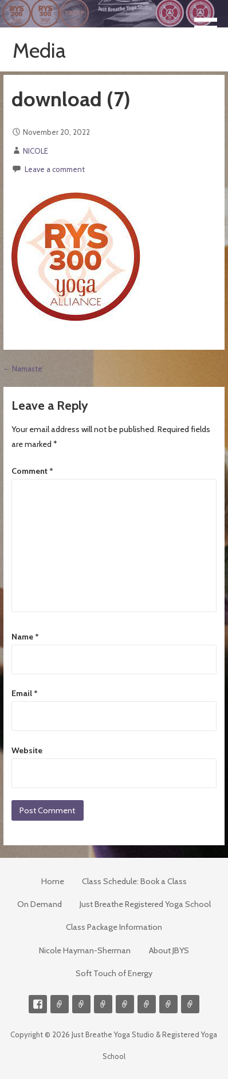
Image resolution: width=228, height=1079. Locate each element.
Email (24, 693)
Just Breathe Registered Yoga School (145, 904)
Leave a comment (55, 169)
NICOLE (35, 150)
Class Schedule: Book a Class (134, 881)
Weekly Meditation (168, 1004)
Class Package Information (114, 927)
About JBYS (169, 950)
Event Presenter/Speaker (190, 1004)
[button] (209, 21)
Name (25, 637)
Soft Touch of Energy (114, 973)
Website (26, 750)
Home (52, 881)
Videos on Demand (81, 1004)
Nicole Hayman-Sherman (85, 950)
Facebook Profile (38, 1004)
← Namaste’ (23, 368)
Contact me (59, 1004)
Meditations (125, 1004)
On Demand (39, 904)
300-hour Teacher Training (103, 1004)
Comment (32, 471)
